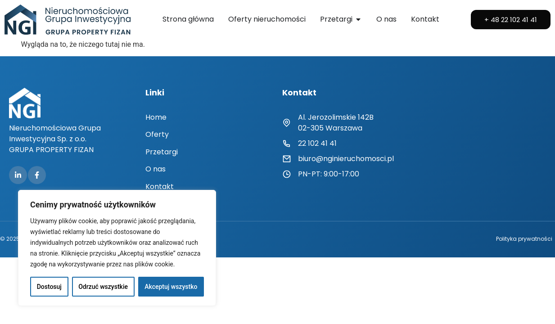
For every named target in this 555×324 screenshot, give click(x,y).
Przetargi (161, 152)
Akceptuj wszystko (170, 286)
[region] (117, 248)
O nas (155, 169)
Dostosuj (49, 286)
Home (156, 117)
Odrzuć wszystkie (103, 286)
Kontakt (159, 186)
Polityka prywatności (524, 239)
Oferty (157, 134)
